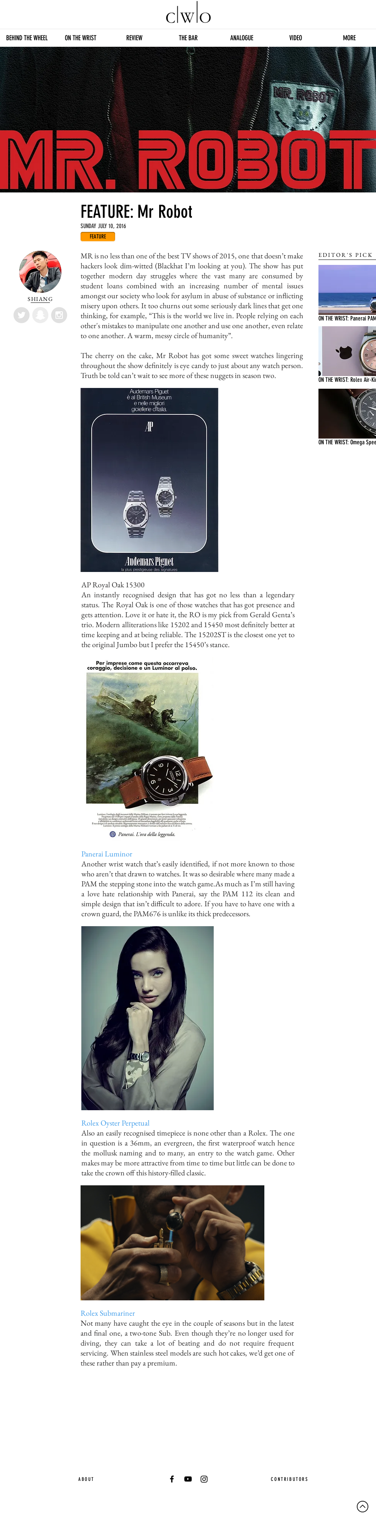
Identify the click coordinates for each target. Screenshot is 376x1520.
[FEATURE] (98, 237)
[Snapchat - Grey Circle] (40, 315)
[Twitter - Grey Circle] (21, 315)
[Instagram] (204, 1479)
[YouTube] (188, 1479)
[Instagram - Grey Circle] (59, 315)
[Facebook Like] (149, 1384)
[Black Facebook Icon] (171, 1479)
